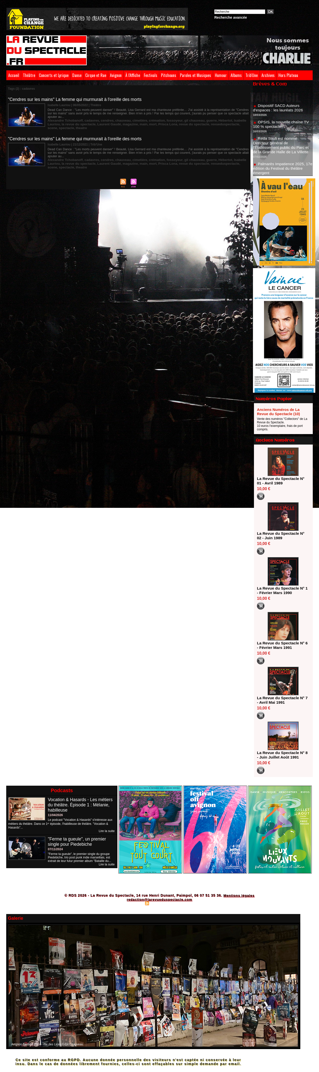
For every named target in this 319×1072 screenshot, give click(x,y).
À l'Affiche (132, 75)
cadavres (86, 117)
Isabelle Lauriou (226, 117)
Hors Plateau (288, 75)
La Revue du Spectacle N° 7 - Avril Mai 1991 (281, 700)
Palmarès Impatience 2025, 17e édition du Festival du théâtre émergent (282, 169)
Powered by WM (181, 903)
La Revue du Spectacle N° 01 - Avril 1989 (281, 480)
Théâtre (29, 75)
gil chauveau (179, 117)
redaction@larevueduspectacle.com (159, 899)
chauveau (115, 117)
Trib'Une (251, 75)
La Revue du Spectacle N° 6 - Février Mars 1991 (281, 645)
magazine (106, 120)
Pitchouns (168, 75)
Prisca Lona (139, 120)
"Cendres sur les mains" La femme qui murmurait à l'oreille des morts (76, 99)
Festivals (150, 75)
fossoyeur (162, 117)
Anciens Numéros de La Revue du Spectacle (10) (278, 411)
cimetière (130, 117)
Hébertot (207, 117)
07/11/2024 (55, 849)
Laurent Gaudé (86, 120)
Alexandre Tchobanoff (63, 117)
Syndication (158, 903)
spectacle (222, 120)
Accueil (13, 75)
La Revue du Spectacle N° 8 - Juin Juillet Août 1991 (281, 755)
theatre (236, 120)
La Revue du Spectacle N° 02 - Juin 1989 (281, 535)
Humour (221, 75)
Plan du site (134, 903)
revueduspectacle (191, 120)
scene (209, 120)
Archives (268, 75)
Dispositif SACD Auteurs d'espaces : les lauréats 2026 (279, 109)
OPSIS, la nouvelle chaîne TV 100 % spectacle (282, 125)
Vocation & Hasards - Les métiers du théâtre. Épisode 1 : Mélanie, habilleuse (81, 805)
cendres (101, 117)
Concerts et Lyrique (54, 75)
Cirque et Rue (95, 75)
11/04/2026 (55, 815)
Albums (236, 75)
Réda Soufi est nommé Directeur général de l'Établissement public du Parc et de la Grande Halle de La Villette (282, 146)
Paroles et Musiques (195, 75)
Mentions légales (239, 895)
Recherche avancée (230, 17)
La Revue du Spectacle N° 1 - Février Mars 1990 (281, 590)
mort (126, 120)
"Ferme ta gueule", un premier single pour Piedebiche (78, 842)
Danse (76, 75)
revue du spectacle (163, 120)
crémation (146, 117)
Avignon (116, 75)
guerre (194, 117)
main (117, 120)
